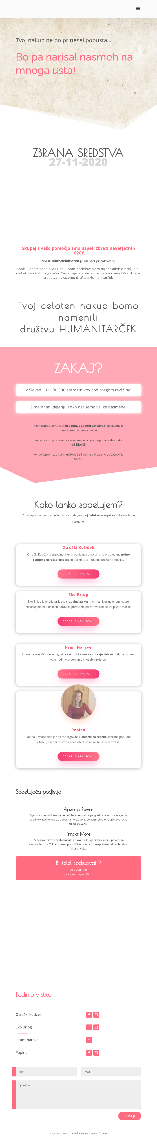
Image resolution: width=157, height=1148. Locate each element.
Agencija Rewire (78, 815)
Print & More (78, 840)
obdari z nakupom (77, 576)
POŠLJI (129, 1121)
